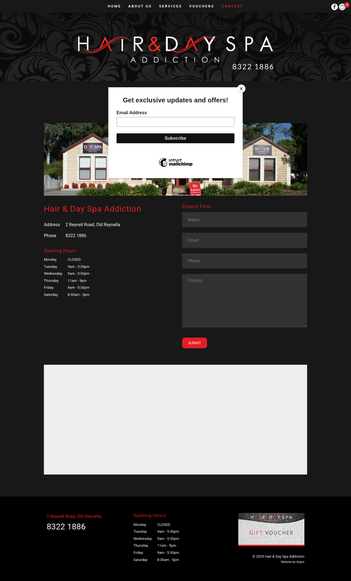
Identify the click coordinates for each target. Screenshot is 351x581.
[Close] (241, 89)
